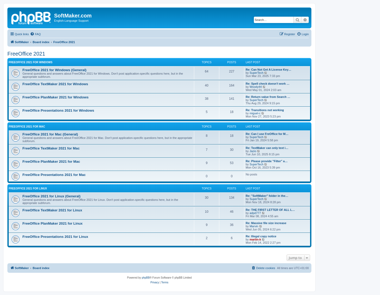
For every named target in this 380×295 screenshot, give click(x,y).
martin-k (255, 239)
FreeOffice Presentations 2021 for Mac (54, 175)
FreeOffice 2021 (26, 54)
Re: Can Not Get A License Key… (268, 69)
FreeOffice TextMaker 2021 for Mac (51, 148)
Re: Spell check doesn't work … (267, 83)
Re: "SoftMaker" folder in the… (267, 195)
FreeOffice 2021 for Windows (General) (54, 70)
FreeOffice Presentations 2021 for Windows (58, 110)
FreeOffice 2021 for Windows (31, 62)
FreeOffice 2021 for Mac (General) (50, 134)
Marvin (254, 226)
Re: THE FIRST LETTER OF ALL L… (270, 209)
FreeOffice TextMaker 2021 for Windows (55, 84)
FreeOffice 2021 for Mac (27, 126)
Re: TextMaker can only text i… (267, 147)
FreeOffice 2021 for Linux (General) (51, 196)
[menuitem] (35, 34)
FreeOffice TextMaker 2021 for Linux (52, 210)
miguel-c (255, 113)
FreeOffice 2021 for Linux (28, 188)
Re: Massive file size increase (266, 223)
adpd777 (255, 213)
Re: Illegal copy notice (261, 236)
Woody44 (256, 86)
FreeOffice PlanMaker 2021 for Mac (51, 162)
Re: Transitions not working (265, 110)
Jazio (253, 151)
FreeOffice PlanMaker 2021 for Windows (55, 97)
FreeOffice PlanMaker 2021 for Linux (52, 223)
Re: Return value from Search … (268, 96)
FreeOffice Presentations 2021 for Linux (55, 237)
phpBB (146, 277)
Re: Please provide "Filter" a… (267, 161)
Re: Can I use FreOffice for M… (267, 133)
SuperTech (257, 72)
